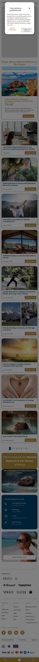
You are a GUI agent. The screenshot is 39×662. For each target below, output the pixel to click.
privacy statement (18, 21)
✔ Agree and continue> (27, 30)
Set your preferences (12, 29)
